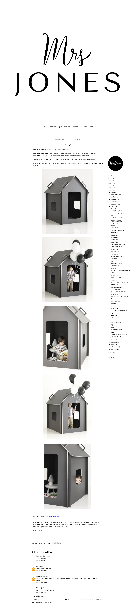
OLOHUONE (114, 254)
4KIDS (112, 332)
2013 (111, 188)
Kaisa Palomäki (40, 556)
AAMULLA (113, 268)
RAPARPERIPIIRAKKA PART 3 (118, 256)
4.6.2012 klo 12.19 (41, 582)
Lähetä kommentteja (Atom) (43, 602)
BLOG (45, 127)
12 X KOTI (75, 127)
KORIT (112, 261)
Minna (38, 588)
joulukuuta (114, 192)
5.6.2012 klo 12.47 (41, 592)
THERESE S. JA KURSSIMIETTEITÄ (119, 282)
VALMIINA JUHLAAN (116, 330)
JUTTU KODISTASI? (64, 127)
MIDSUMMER (114, 237)
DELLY (112, 313)
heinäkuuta (114, 204)
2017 (111, 178)
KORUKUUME (114, 280)
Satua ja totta (114, 233)
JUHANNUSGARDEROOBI (118, 244)
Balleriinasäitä (115, 318)
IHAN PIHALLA (115, 208)
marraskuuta (114, 195)
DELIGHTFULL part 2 (116, 218)
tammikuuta (114, 349)
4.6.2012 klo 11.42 (41, 571)
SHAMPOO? (114, 259)
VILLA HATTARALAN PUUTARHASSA (121, 270)
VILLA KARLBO (115, 235)
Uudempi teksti (36, 599)
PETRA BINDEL (115, 249)
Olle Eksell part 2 (115, 251)
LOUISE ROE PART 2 (116, 301)
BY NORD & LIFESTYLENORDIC (119, 334)
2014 (111, 185)
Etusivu (67, 599)
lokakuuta (114, 197)
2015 (111, 183)
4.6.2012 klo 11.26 (41, 561)
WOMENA (113, 304)
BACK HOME (114, 228)
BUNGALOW (114, 285)
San (37, 566)
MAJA (112, 215)
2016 (111, 181)
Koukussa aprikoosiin (117, 287)
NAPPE (112, 273)
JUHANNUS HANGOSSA (117, 230)
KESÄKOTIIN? (114, 242)
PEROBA (113, 299)
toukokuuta (114, 340)
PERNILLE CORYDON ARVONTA (119, 296)
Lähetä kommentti (39, 596)
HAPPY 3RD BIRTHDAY (117, 247)
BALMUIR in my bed (116, 211)
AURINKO (113, 327)
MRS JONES (53, 127)
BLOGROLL (93, 127)
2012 (111, 190)
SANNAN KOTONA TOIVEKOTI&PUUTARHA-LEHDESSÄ (118, 222)
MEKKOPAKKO (115, 294)
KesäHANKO (114, 240)
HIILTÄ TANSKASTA (116, 289)
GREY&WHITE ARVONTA (117, 213)
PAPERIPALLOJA (115, 275)
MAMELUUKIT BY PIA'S (117, 278)
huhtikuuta (114, 342)
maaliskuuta (114, 344)
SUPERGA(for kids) (116, 266)
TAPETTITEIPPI (114, 306)
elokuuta (113, 202)
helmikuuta (114, 347)
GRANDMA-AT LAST (116, 337)
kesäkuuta (114, 206)
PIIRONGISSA (114, 308)
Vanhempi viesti (98, 599)
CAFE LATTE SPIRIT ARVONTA (119, 311)
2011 (111, 352)
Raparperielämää (116, 322)
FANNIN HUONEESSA (116, 263)
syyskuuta (114, 199)
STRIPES (113, 225)
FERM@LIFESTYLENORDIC (118, 292)
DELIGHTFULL (114, 320)
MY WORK (84, 127)
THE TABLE (114, 315)
